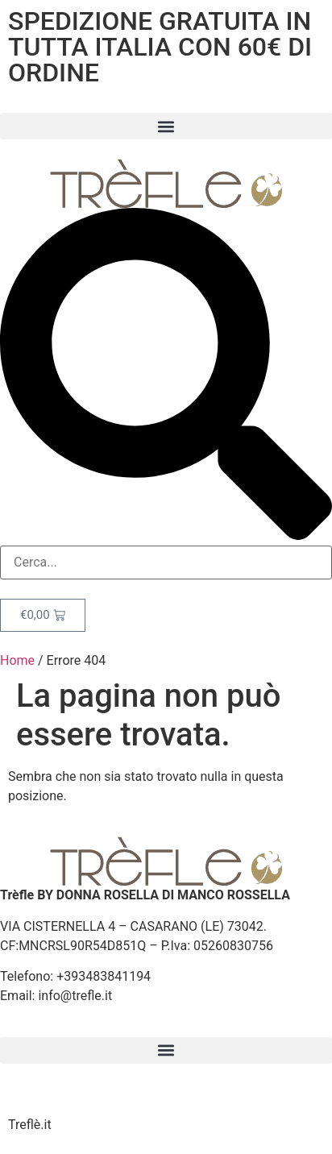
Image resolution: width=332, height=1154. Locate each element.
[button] (166, 126)
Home (17, 660)
